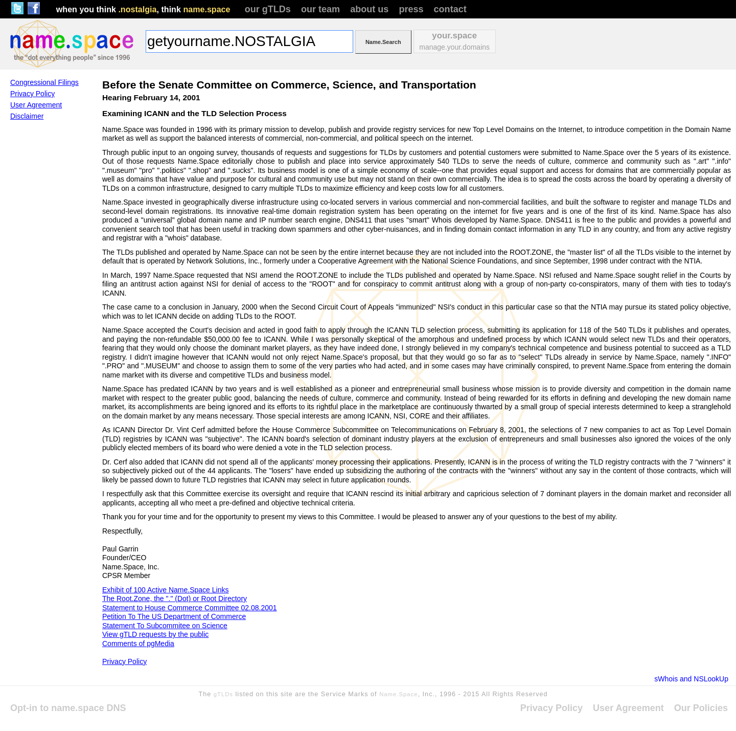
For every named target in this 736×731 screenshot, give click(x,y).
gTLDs (223, 694)
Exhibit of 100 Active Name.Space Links (165, 590)
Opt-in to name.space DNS (68, 708)
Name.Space (398, 694)
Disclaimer (26, 116)
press (411, 9)
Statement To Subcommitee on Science (164, 626)
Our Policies (701, 708)
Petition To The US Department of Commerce (174, 616)
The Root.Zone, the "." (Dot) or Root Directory (174, 598)
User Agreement (36, 105)
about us (369, 9)
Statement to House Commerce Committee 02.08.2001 (189, 608)
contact (450, 9)
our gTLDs (268, 9)
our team (320, 9)
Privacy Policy (124, 661)
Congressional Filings (44, 82)
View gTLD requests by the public (155, 634)
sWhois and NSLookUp (691, 679)
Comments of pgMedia (138, 643)
